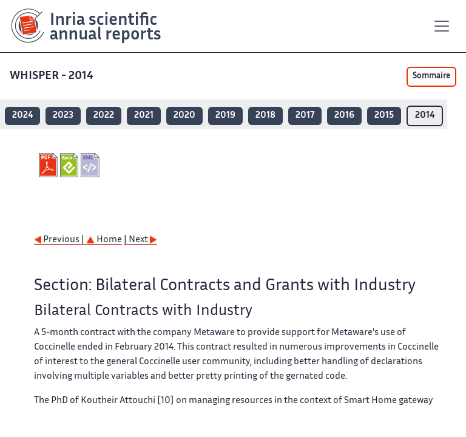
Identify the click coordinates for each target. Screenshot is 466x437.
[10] (165, 401)
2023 (63, 116)
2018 (265, 116)
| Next (140, 240)
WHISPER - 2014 (51, 76)
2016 (344, 116)
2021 (144, 116)
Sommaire (431, 76)
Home (104, 240)
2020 (184, 116)
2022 (103, 116)
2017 (304, 116)
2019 (225, 116)
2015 (384, 116)
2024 (22, 116)
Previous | (60, 240)
